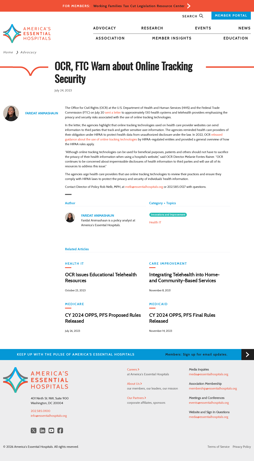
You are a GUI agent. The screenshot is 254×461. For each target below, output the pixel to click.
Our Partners (136, 398)
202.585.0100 (40, 411)
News (244, 28)
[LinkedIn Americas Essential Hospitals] (42, 430)
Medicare (74, 304)
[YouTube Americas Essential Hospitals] (51, 430)
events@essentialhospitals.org (209, 402)
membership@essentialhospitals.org (213, 388)
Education (235, 38)
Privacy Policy (242, 446)
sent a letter (113, 112)
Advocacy (104, 28)
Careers (133, 369)
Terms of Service (218, 446)
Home (8, 52)
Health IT (155, 222)
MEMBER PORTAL (231, 15)
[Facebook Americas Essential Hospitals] (60, 430)
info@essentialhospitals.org (49, 415)
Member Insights (172, 38)
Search (193, 16)
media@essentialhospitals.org (208, 374)
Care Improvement (168, 263)
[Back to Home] (27, 33)
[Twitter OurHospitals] (33, 430)
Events (203, 28)
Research (152, 28)
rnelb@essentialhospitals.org (144, 186)
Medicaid (158, 304)
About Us (134, 383)
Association (110, 38)
